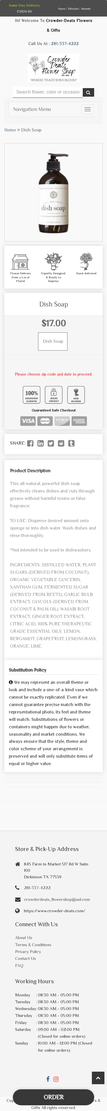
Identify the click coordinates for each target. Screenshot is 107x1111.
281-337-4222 (65, 44)
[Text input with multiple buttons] (48, 92)
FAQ (19, 965)
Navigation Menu (32, 109)
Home (10, 130)
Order (54, 1097)
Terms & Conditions (33, 944)
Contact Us (25, 958)
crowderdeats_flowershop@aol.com (57, 899)
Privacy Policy (28, 951)
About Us (23, 937)
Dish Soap (31, 130)
